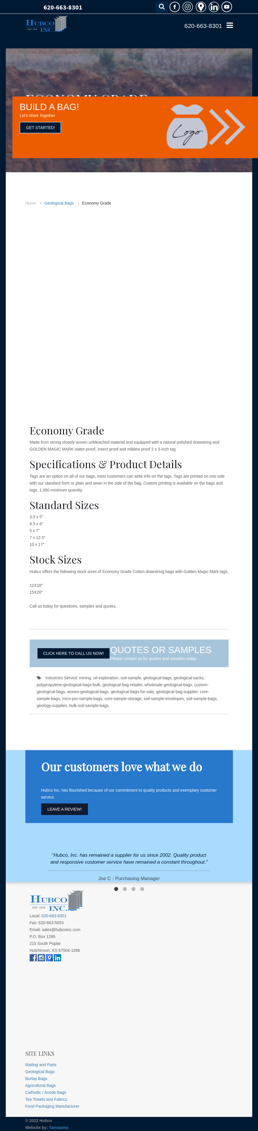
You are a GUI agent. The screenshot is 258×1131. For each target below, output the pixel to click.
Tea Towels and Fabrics (46, 1099)
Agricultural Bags (40, 1085)
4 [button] (142, 889)
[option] (129, 867)
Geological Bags (59, 203)
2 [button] (125, 889)
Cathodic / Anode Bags (45, 1092)
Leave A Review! (65, 809)
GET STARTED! (40, 127)
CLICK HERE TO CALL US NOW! (73, 653)
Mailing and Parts (41, 1064)
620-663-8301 (63, 7)
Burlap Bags (36, 1078)
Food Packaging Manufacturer (52, 1106)
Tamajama (58, 1127)
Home (30, 203)
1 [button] (116, 889)
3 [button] (133, 889)
